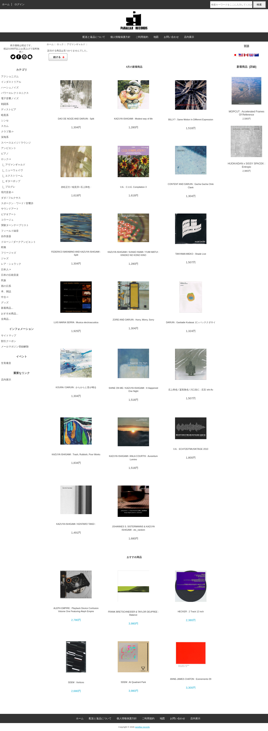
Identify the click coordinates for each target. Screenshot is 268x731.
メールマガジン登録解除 (15, 346)
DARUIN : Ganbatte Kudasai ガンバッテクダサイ (190, 322)
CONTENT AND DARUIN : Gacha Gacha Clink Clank (191, 185)
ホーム (6, 4)
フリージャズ (8, 252)
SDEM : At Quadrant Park (133, 682)
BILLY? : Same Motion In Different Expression (190, 119)
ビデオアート (8, 214)
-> (6, 159)
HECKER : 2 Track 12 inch (191, 611)
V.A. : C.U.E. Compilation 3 (133, 187)
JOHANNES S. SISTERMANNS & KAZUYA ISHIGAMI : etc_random (133, 528)
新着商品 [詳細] (246, 66)
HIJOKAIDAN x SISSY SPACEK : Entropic (246, 147)
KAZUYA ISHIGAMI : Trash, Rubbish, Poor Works (76, 454)
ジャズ (5, 258)
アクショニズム (10, 76)
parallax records (142, 727)
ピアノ (5, 153)
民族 (3, 280)
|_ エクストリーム (12, 175)
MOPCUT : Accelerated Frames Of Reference (246, 96)
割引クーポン (8, 341)
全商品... (6, 319)
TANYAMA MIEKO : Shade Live (190, 254)
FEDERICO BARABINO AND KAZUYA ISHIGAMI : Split (76, 253)
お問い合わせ (171, 37)
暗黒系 (5, 115)
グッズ (5, 302)
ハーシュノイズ (10, 87)
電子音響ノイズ (10, 98)
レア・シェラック (11, 263)
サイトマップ (8, 335)
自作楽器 (6, 236)
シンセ (5, 120)
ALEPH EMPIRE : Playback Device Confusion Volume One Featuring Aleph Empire (75, 610)
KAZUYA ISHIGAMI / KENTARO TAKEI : (76, 524)
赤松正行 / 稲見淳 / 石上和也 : (76, 187)
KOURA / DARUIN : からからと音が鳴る (76, 387)
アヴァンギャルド (76, 44)
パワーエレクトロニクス (15, 93)
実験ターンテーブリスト (15, 225)
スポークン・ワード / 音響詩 (17, 203)
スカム (5, 126)
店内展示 (189, 37)
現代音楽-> (7, 192)
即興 (3, 247)
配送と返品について (93, 37)
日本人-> (6, 269)
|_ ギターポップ (10, 181)
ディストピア (8, 109)
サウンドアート (10, 208)
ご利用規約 (142, 37)
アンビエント (8, 148)
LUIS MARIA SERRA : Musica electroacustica (76, 322)
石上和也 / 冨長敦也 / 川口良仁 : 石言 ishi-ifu (190, 389)
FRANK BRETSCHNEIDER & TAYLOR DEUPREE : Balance (133, 613)
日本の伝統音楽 (10, 274)
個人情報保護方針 (120, 37)
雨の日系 (6, 286)
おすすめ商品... (9, 313)
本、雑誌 (6, 291)
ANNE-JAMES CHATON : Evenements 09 (190, 679)
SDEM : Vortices (76, 682)
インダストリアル (11, 81)
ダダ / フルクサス (11, 197)
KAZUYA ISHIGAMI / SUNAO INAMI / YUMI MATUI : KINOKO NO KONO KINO (133, 253)
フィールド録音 (10, 230)
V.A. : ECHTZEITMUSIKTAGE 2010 (190, 449)
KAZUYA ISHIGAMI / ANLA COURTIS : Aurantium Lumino (133, 457)
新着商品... (7, 307)
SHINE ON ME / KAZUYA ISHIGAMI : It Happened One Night (133, 389)
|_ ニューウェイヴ (12, 170)
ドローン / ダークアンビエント (18, 241)
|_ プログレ (8, 186)
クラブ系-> (7, 131)
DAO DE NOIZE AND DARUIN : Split (76, 118)
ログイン (19, 4)
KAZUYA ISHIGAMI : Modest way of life (133, 118)
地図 (155, 37)
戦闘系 (5, 104)
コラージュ (7, 219)
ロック (60, 44)
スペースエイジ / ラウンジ (16, 142)
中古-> (4, 297)
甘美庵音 (6, 363)
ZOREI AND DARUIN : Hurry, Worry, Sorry (133, 319)
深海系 (5, 137)
